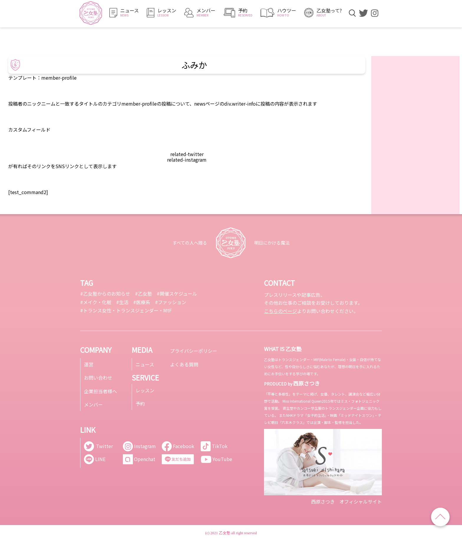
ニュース (145, 364)
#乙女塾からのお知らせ (105, 293)
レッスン (145, 390)
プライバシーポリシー (193, 350)
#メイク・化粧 (95, 302)
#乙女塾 (143, 293)
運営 (88, 364)
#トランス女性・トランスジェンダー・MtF (126, 310)
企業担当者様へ (100, 391)
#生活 (122, 302)
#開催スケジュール (177, 293)
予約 (140, 403)
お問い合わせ (98, 377)
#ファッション (170, 302)
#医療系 (141, 302)
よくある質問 (184, 364)
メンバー (93, 404)
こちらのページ (280, 310)
